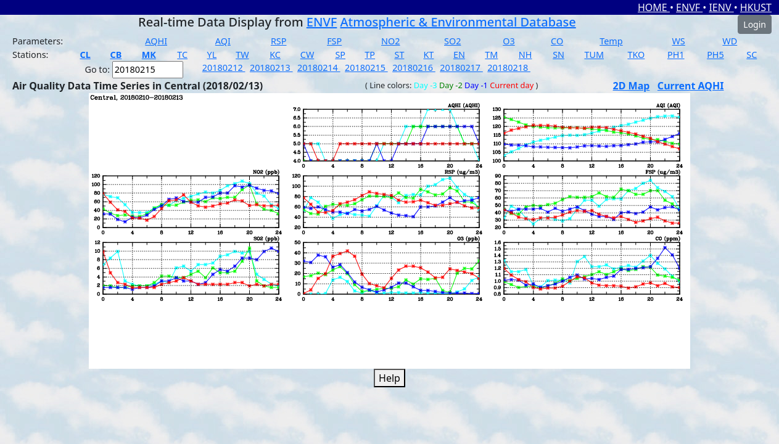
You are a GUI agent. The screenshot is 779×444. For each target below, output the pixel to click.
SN (558, 54)
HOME (654, 7)
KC (275, 54)
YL (212, 54)
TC (182, 54)
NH (525, 54)
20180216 (413, 67)
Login (754, 24)
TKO (636, 54)
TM (491, 54)
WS (678, 41)
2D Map (631, 85)
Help (389, 378)
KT (428, 54)
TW (242, 54)
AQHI (156, 41)
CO (557, 41)
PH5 (715, 54)
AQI (223, 41)
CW (307, 54)
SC (751, 54)
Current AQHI (690, 85)
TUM (594, 54)
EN (459, 54)
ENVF (689, 7)
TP (370, 54)
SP (340, 54)
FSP (334, 41)
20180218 (508, 67)
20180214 (318, 67)
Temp (611, 41)
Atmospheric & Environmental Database (458, 22)
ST (400, 54)
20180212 (223, 67)
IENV (721, 7)
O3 (508, 41)
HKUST (756, 7)
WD (729, 41)
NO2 (390, 41)
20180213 (271, 67)
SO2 (452, 41)
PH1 (676, 54)
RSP (279, 41)
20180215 (366, 67)
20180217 (461, 67)
